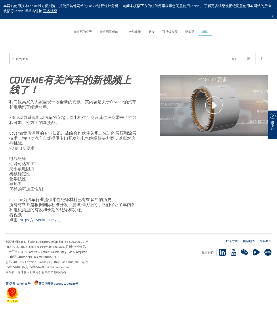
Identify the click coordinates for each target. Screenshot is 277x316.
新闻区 (190, 32)
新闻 (205, 32)
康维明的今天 (82, 32)
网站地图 (249, 241)
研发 (152, 32)
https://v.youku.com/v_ (40, 219)
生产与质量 (133, 32)
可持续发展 (170, 32)
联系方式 (232, 241)
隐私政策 (265, 241)
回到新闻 (22, 59)
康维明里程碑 (108, 32)
